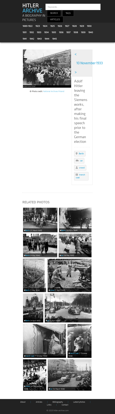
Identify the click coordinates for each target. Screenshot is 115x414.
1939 (83, 32)
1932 (31, 32)
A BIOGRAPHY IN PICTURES (33, 18)
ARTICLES (55, 19)
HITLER (32, 8)
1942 (32, 38)
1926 (60, 26)
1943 (39, 38)
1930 (89, 26)
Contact (65, 404)
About (22, 402)
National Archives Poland (53, 91)
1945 (54, 38)
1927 (67, 26)
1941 (25, 38)
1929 (82, 26)
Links (49, 404)
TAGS (68, 13)
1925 (52, 26)
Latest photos (79, 402)
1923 (37, 26)
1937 (68, 32)
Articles (39, 402)
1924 (45, 26)
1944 (47, 38)
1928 (74, 26)
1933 (39, 32)
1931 (25, 32)
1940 (90, 32)
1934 (46, 32)
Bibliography (58, 402)
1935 (54, 32)
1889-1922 (27, 26)
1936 (61, 32)
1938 (76, 32)
